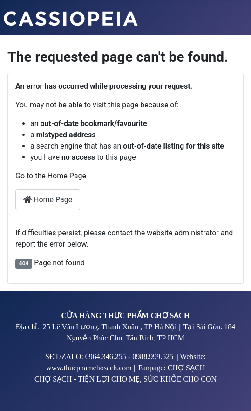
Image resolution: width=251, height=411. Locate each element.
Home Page (47, 199)
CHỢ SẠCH (186, 368)
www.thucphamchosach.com (89, 368)
